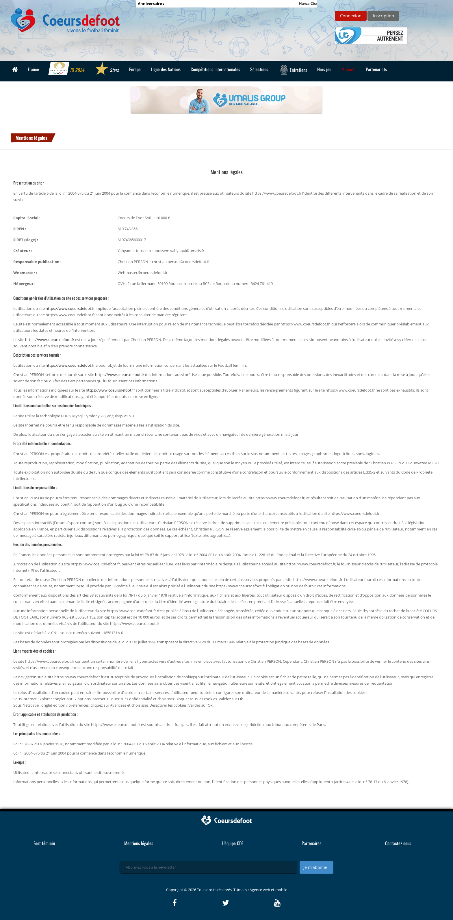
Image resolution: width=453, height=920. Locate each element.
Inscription (383, 15)
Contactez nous (398, 843)
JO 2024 (66, 69)
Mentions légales (31, 137)
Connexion (350, 15)
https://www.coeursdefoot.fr (70, 308)
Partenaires (311, 843)
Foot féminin (44, 843)
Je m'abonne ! (316, 867)
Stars (107, 69)
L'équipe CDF (232, 843)
